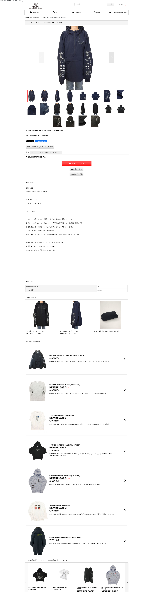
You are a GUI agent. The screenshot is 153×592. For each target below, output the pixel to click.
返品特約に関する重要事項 (35, 157)
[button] (97, 12)
